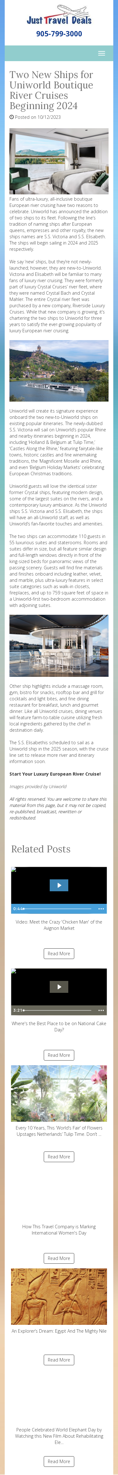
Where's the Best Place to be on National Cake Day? (59, 998)
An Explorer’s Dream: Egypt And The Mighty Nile (59, 1301)
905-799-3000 (59, 34)
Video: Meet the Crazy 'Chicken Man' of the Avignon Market (59, 896)
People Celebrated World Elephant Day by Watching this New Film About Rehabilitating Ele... (59, 1408)
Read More (59, 953)
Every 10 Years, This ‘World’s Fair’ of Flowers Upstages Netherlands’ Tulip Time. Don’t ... (59, 1101)
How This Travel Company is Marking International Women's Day (59, 1201)
